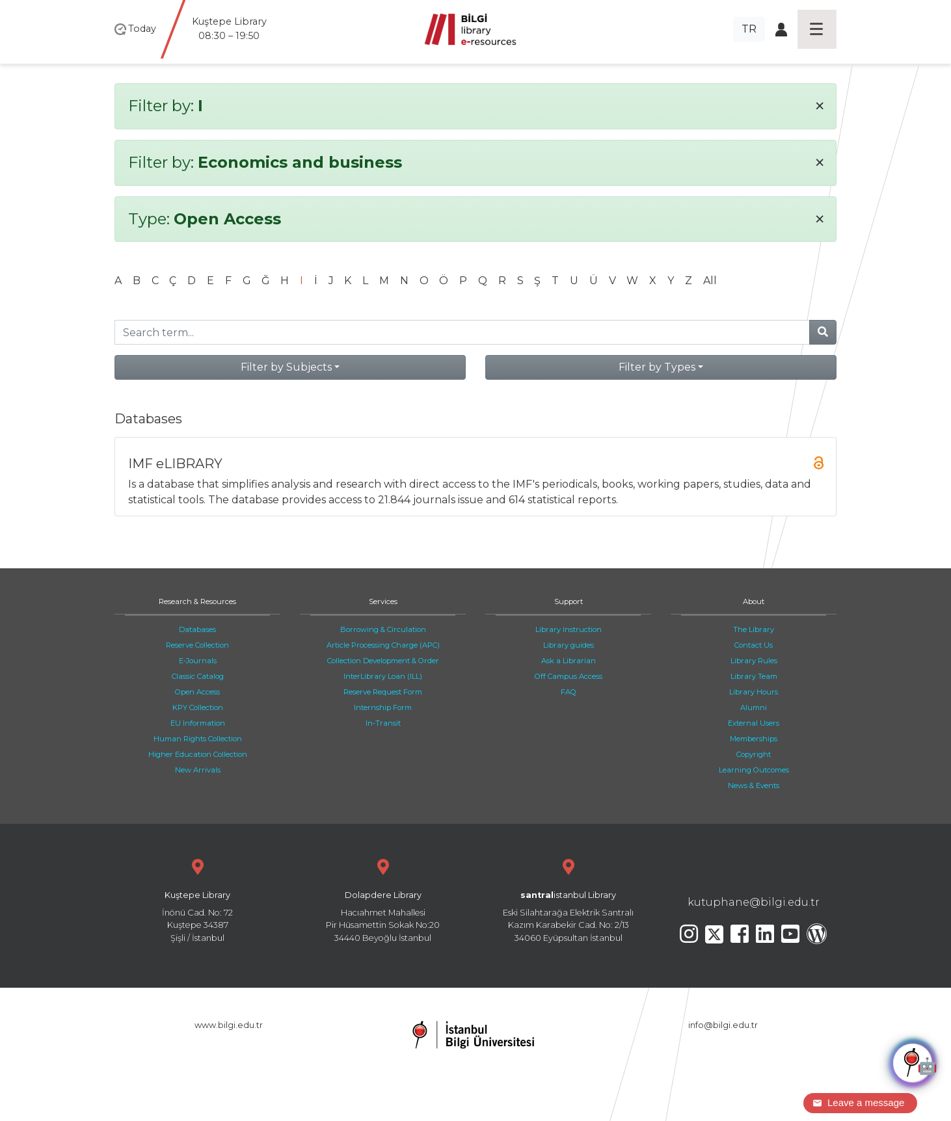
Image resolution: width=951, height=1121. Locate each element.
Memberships (753, 738)
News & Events (753, 785)
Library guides (568, 645)
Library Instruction (568, 629)
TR (749, 29)
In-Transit (383, 723)
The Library (753, 629)
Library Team (753, 676)
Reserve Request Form (382, 691)
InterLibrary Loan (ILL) (382, 676)
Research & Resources (197, 601)
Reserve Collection (197, 645)
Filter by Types (657, 367)
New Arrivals (198, 769)
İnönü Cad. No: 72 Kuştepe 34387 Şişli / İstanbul (197, 899)
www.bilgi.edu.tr (228, 1025)
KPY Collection (197, 707)
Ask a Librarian (568, 660)
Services (383, 601)
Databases (197, 629)
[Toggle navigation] (817, 29)
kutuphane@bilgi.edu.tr (754, 902)
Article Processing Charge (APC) (383, 645)
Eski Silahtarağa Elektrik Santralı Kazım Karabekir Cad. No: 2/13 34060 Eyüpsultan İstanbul (568, 899)
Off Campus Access (568, 676)
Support (568, 601)
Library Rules (753, 660)
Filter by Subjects (286, 367)
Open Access (197, 691)
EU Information (197, 723)
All (710, 280)
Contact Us (753, 645)
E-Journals (198, 660)
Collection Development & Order (383, 660)
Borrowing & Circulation (383, 629)
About (753, 601)
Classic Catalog (198, 676)
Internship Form (383, 707)
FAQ (568, 691)
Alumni (753, 707)
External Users (753, 723)
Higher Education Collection (197, 754)
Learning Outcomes (754, 769)
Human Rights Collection (198, 738)
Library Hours (753, 691)
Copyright (753, 754)
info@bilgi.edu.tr (723, 1025)
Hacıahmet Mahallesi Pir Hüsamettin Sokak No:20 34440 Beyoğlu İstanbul (383, 899)
